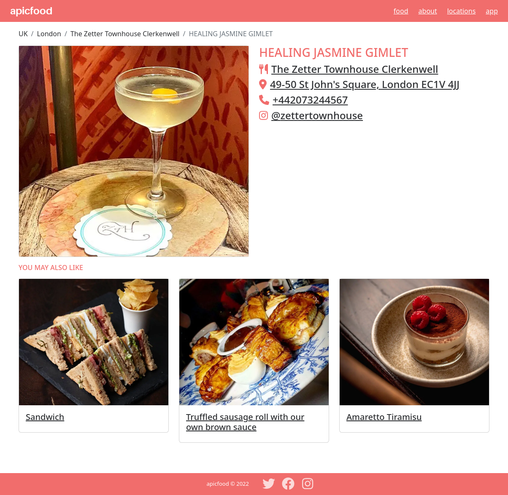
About (428, 11)
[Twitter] (268, 483)
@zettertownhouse (317, 115)
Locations (461, 11)
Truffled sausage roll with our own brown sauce (245, 422)
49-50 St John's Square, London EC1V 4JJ (364, 84)
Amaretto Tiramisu (384, 417)
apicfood (31, 11)
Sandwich (45, 417)
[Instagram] (307, 483)
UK (23, 33)
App (492, 11)
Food (401, 11)
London (49, 33)
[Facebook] (288, 483)
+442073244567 (310, 100)
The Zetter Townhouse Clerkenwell (125, 33)
